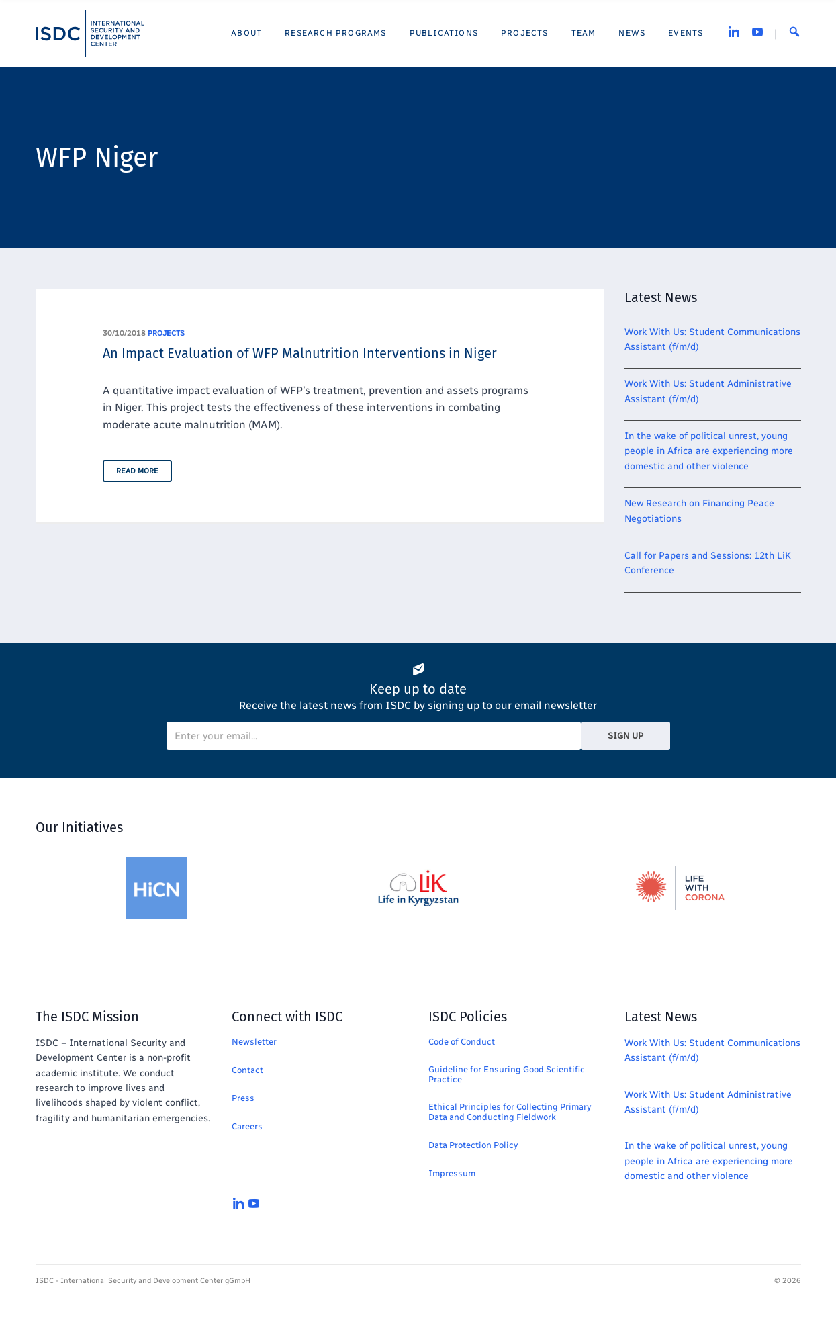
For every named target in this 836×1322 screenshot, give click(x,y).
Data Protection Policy (473, 1145)
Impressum (451, 1173)
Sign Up (625, 735)
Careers (247, 1126)
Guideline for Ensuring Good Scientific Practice (506, 1074)
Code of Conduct (461, 1042)
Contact (247, 1070)
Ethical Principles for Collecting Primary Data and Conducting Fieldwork (509, 1112)
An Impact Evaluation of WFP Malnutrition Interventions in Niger (300, 353)
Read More (137, 471)
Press (243, 1098)
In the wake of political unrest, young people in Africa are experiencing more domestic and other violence (708, 451)
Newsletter (254, 1042)
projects (166, 333)
